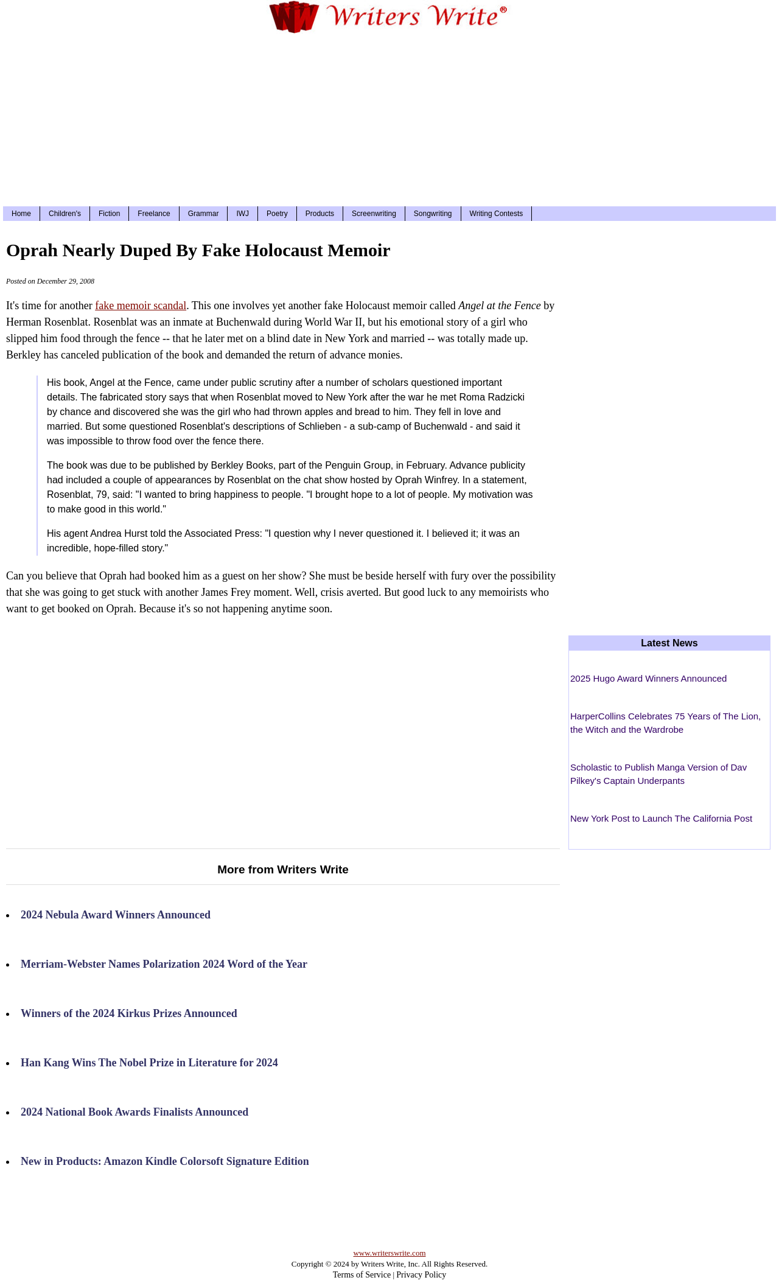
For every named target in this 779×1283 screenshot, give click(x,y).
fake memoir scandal (140, 305)
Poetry (277, 213)
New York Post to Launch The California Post (661, 818)
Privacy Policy (421, 1274)
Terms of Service (362, 1274)
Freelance (154, 213)
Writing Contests (496, 213)
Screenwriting (374, 213)
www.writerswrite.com (389, 1252)
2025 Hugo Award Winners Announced (648, 678)
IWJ (242, 213)
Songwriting (433, 213)
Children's (65, 213)
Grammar (203, 213)
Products (320, 213)
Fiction (109, 213)
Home (21, 213)
